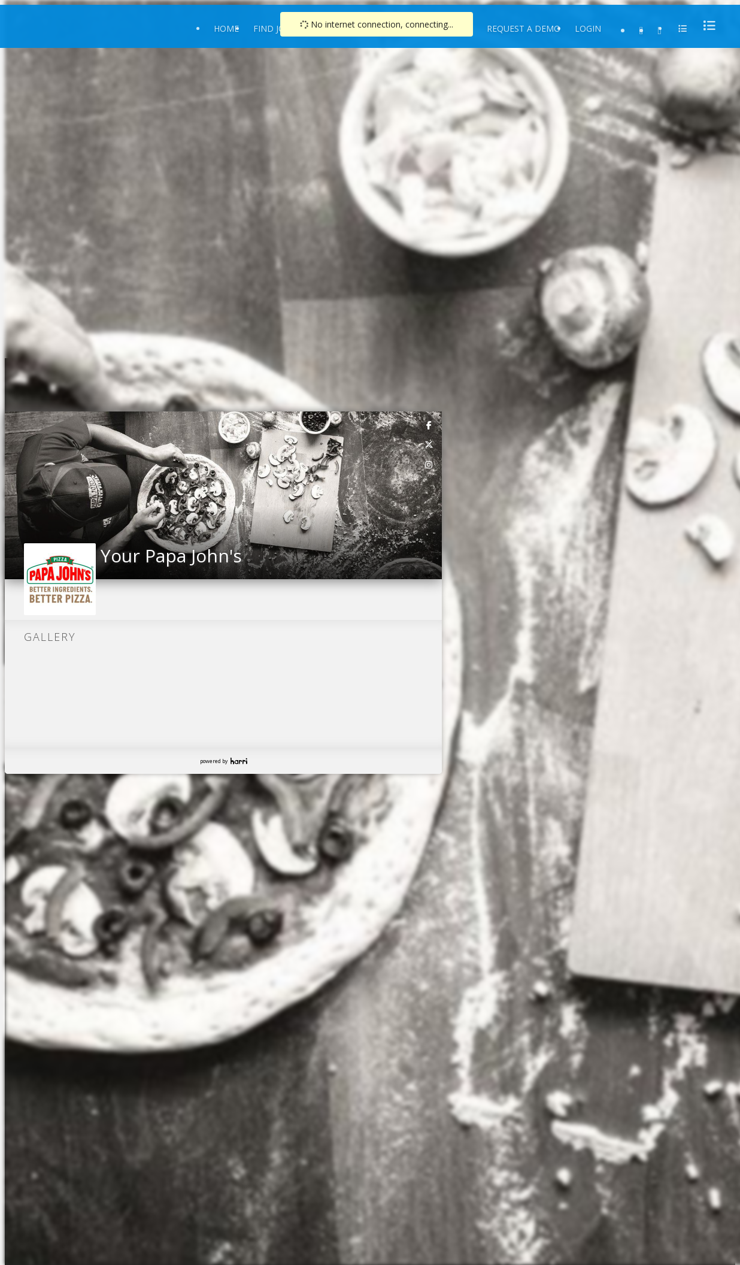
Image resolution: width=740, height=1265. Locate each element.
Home (226, 28)
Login (588, 28)
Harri (239, 761)
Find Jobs (274, 28)
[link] (429, 424)
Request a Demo (523, 28)
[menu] (706, 25)
